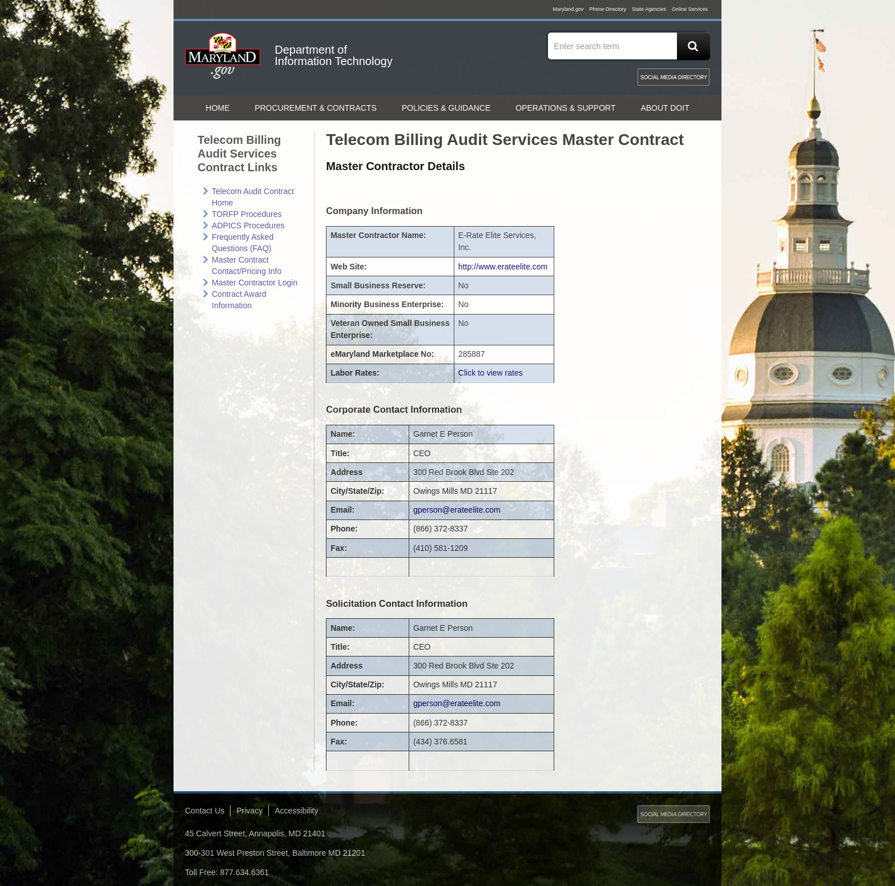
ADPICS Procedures (248, 225)
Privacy (249, 810)
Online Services (690, 9)
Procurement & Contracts (316, 107)
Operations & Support (565, 107)
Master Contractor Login (254, 282)
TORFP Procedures (246, 214)
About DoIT (664, 107)
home (217, 107)
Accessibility (296, 810)
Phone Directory (607, 9)
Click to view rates (490, 372)
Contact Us (204, 810)
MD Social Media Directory (673, 77)
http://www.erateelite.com (502, 266)
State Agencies (649, 9)
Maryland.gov (568, 9)
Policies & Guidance (446, 107)
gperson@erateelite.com (457, 509)
